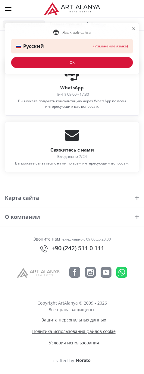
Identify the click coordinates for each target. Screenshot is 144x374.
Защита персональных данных (74, 320)
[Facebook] (74, 272)
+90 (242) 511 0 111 (72, 248)
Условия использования (74, 343)
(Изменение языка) (110, 46)
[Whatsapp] (121, 272)
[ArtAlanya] (40, 272)
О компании (22, 216)
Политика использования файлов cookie (74, 331)
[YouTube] (106, 272)
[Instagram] (90, 272)
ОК (72, 62)
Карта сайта (22, 197)
